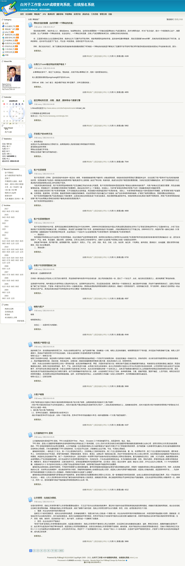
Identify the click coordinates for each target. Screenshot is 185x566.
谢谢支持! (8, 196)
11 (22, 114)
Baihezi (8, 84)
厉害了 (7, 178)
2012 (6, 233)
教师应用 (51, 14)
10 (19, 114)
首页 (22, 14)
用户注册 (8, 132)
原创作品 (85, 14)
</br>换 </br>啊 (11, 190)
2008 (6, 266)
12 (4, 116)
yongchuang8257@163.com (11, 87)
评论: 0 (106, 56)
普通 (176, 19)
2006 (6, 278)
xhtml (132, 558)
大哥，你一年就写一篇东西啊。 (13, 187)
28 (10, 123)
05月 (4, 211)
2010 (6, 247)
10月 (4, 229)
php (44, 14)
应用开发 (77, 14)
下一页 (54, 551)
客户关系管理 (40, 170)
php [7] (7, 32)
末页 (61, 551)
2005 (6, 284)
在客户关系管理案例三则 (45, 265)
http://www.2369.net (8, 89)
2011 (6, 238)
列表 (181, 19)
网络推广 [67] (10, 29)
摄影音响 (59, 14)
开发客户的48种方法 (43, 134)
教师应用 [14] (10, 35)
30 (7, 107)
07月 (13, 211)
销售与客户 (39, 307)
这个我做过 (9, 173)
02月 (8, 249)
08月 (17, 211)
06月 (8, 211)
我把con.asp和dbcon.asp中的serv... (13, 193)
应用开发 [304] (10, 43)
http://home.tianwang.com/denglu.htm (53, 116)
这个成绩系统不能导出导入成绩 (13, 175)
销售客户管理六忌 (42, 343)
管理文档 (103, 14)
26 (4, 123)
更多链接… (21, 321)
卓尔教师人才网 (11, 318)
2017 (6, 209)
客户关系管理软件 (42, 219)
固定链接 (98, 56)
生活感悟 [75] (10, 26)
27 (7, 123)
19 (4, 121)
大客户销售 (39, 394)
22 (13, 121)
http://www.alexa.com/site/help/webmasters (59, 108)
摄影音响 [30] (10, 38)
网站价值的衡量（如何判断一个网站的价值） (54, 23)
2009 (6, 255)
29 (4, 107)
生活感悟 (28, 14)
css (136, 558)
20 (7, 121)
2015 (6, 215)
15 (13, 116)
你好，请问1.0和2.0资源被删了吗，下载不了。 (14, 184)
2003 (6, 296)
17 (19, 118)
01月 (4, 241)
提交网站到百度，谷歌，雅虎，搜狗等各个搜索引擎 (57, 100)
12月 (17, 244)
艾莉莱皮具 (9, 312)
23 (16, 121)
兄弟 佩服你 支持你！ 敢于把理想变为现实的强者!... (14, 199)
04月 (4, 217)
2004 (6, 290)
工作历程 (94, 14)
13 (7, 116)
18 (22, 118)
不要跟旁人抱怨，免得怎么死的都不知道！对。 (13, 181)
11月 (13, 244)
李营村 (7, 315)
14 (10, 116)
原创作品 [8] (9, 46)
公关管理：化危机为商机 (45, 498)
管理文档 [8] (9, 52)
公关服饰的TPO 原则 (43, 433)
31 (10, 107)
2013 (6, 227)
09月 (8, 244)
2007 (6, 272)
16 (16, 116)
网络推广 (37, 14)
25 (22, 121)
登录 (6, 129)
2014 (6, 221)
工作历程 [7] (9, 49)
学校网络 (68, 14)
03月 (4, 223)
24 (19, 121)
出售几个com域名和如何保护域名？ (50, 64)
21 (10, 121)
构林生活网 (9, 309)
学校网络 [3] (9, 41)
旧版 (110, 14)
